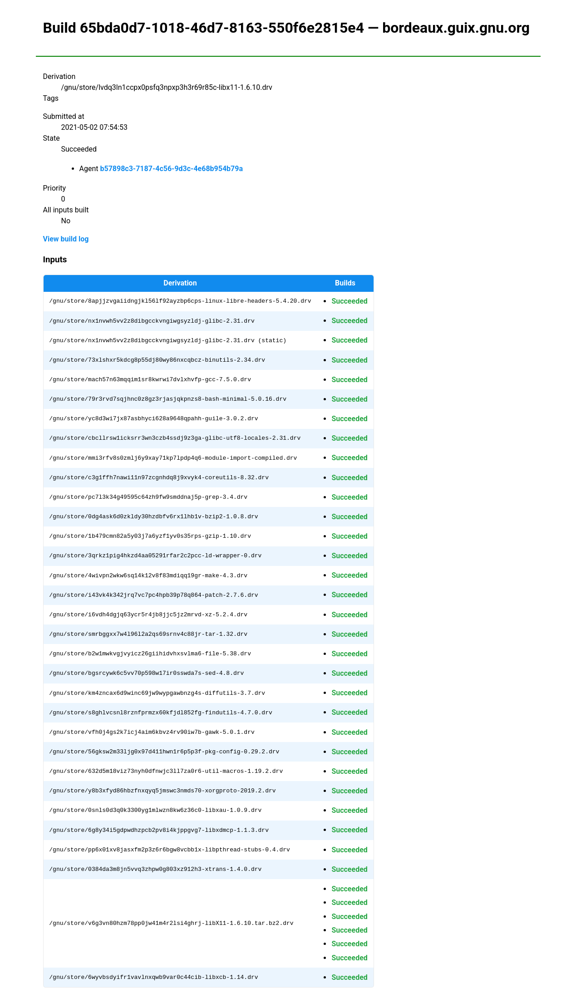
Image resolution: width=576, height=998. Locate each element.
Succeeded (349, 301)
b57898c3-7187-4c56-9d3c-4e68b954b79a (171, 168)
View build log (66, 239)
